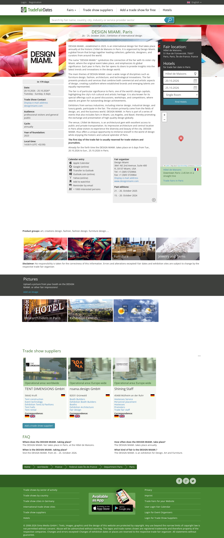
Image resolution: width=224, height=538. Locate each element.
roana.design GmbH (85, 389)
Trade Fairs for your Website (159, 501)
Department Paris (113, 466)
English (196, 2)
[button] (181, 138)
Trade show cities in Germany (38, 501)
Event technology (34, 401)
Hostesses (119, 404)
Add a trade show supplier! (39, 425)
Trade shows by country (35, 495)
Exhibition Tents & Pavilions (39, 404)
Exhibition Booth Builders (83, 401)
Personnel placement (125, 401)
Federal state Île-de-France (83, 466)
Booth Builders (77, 399)
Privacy (148, 489)
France (58, 466)
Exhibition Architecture (82, 407)
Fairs (71, 10)
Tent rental (30, 409)
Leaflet (167, 165)
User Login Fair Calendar (157, 506)
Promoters (119, 407)
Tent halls (30, 407)
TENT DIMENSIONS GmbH (44, 389)
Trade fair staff (122, 409)
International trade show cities (39, 506)
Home (27, 466)
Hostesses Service (123, 399)
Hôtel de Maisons (172, 169)
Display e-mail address (36, 102)
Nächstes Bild (65, 369)
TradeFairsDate (36, 10)
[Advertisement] (112, 219)
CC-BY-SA (198, 165)
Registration (35, 2)
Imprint (148, 495)
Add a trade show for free (138, 10)
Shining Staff (123, 389)
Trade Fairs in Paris (173, 180)
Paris (132, 466)
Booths (73, 404)
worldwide (42, 466)
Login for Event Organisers (158, 512)
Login (24, 2)
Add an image (30, 291)
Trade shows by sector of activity (40, 489)
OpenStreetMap (182, 165)
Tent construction (34, 399)
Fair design (75, 409)
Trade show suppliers (98, 10)
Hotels (167, 10)
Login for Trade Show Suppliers (161, 517)
